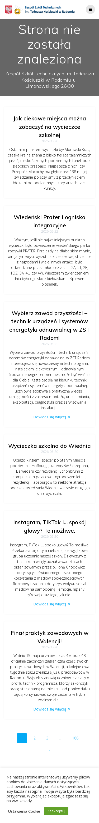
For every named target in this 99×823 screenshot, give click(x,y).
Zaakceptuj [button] (56, 811)
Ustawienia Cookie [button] (24, 811)
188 (77, 738)
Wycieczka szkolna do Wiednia (49, 445)
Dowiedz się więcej (49, 416)
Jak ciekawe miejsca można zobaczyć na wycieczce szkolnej (49, 126)
